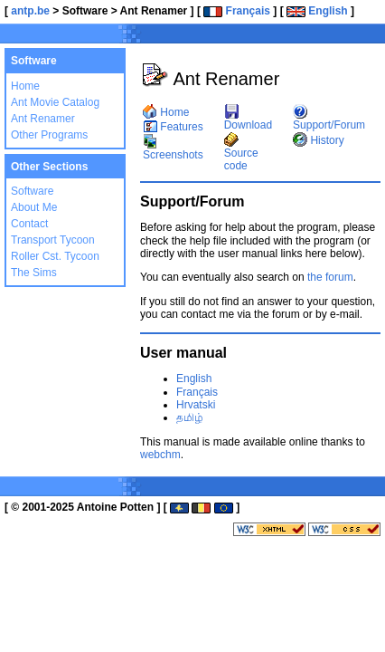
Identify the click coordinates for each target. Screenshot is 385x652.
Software (32, 191)
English (317, 11)
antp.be (30, 11)
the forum (330, 277)
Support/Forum (329, 118)
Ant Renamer (43, 118)
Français (236, 11)
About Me (34, 207)
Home (25, 86)
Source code (241, 153)
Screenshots (173, 148)
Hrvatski (195, 404)
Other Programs (49, 135)
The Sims (34, 272)
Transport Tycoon (53, 240)
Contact (29, 223)
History (318, 140)
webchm (160, 454)
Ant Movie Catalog (55, 102)
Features (173, 126)
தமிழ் (189, 417)
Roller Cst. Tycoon (55, 256)
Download (248, 118)
